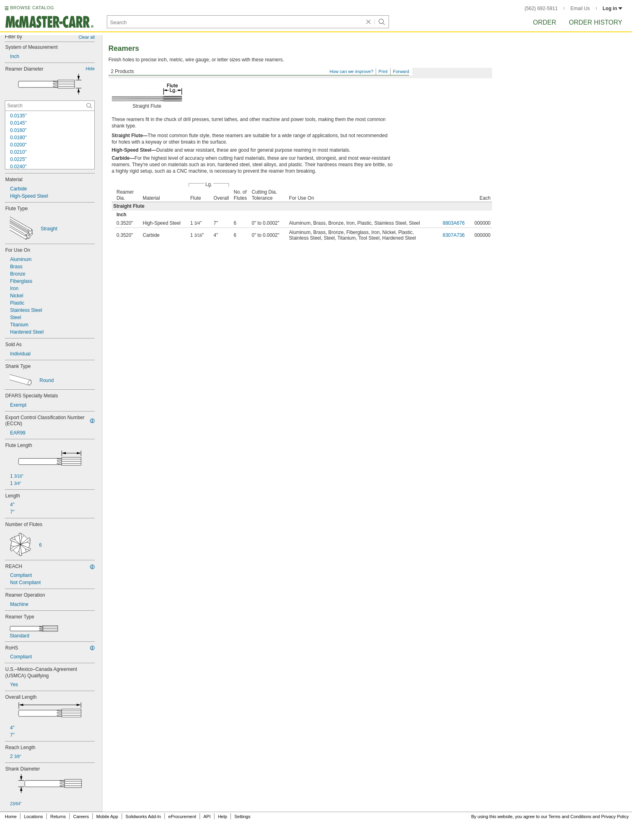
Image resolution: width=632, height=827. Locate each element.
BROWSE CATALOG (32, 7)
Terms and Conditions (570, 816)
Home (11, 816)
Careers (81, 816)
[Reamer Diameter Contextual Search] (50, 105)
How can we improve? (351, 71)
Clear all (87, 37)
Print (383, 71)
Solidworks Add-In (143, 816)
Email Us (580, 8)
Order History (595, 22)
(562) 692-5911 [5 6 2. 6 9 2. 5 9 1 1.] (541, 8)
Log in (612, 8)
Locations (33, 816)
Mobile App (107, 816)
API (207, 816)
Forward (401, 71)
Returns (58, 816)
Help (222, 816)
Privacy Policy (615, 816)
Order (544, 22)
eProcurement (182, 816)
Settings (242, 816)
